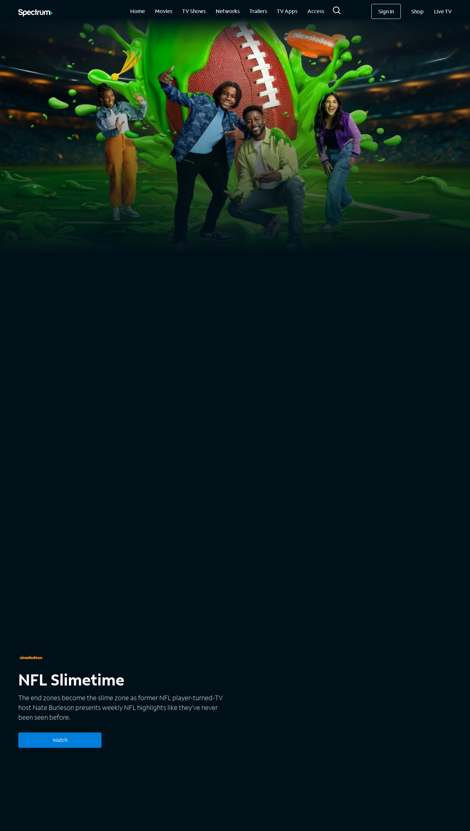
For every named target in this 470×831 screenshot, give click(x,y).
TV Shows (194, 11)
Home (137, 11)
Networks (228, 11)
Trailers (258, 11)
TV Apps (287, 11)
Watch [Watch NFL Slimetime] (60, 739)
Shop (417, 11)
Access (315, 11)
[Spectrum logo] (35, 13)
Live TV (443, 11)
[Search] (337, 12)
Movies (163, 11)
